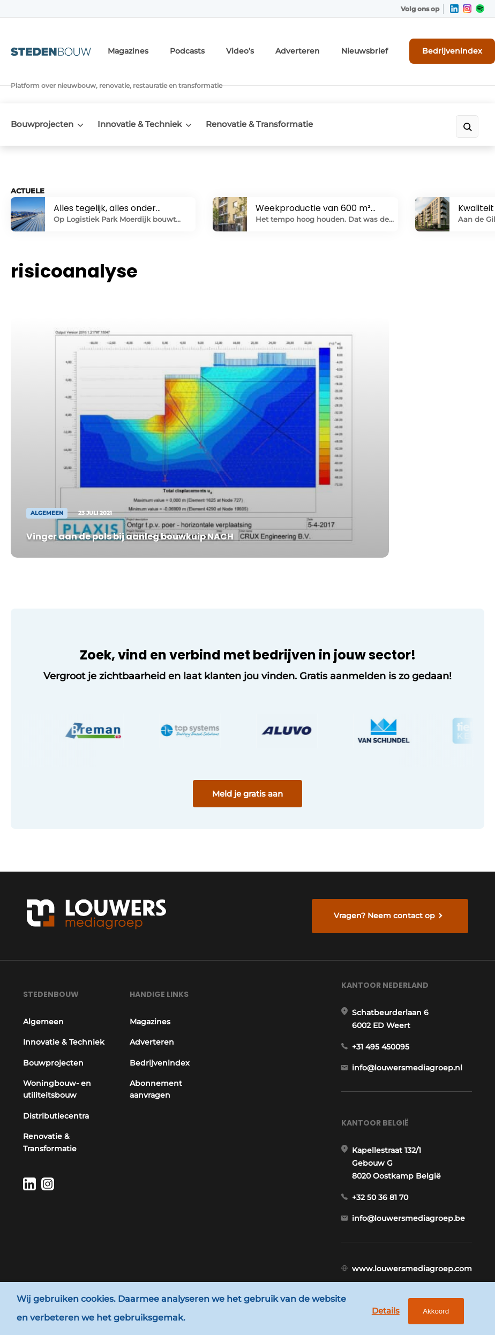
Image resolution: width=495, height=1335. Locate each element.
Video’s (253, 47)
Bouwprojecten (42, 94)
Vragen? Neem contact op (387, 851)
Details (381, 1313)
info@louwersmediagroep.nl (410, 1025)
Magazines (152, 47)
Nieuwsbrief (363, 47)
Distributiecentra (53, 1076)
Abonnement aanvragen (154, 1037)
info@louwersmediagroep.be (411, 1186)
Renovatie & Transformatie (273, 94)
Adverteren (305, 47)
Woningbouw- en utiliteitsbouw (54, 1049)
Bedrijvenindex (444, 46)
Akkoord (431, 1313)
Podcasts (205, 47)
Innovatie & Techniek (146, 94)
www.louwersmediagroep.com (415, 1241)
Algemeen (40, 969)
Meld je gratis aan (247, 722)
